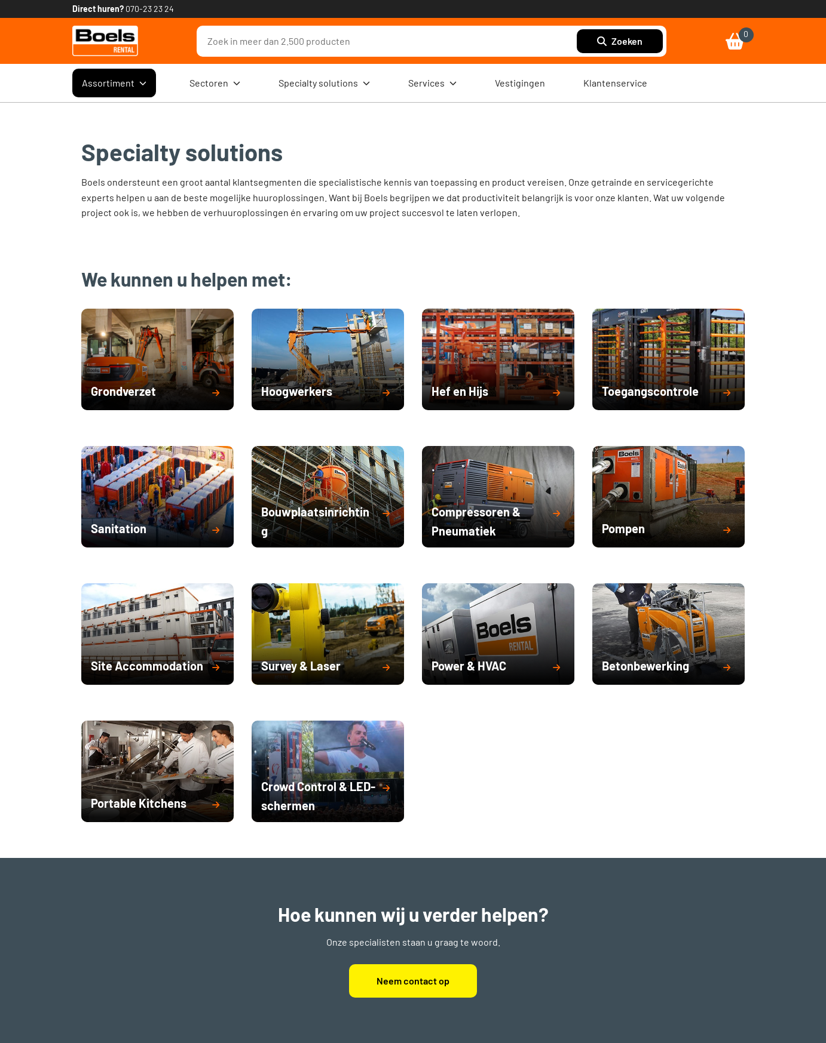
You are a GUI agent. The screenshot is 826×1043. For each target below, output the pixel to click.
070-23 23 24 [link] (150, 9)
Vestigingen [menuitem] (520, 82)
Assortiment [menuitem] (114, 83)
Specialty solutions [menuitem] (324, 83)
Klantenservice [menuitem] (615, 82)
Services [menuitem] (432, 83)
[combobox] (390, 41)
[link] (105, 41)
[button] (157, 392)
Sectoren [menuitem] (214, 83)
